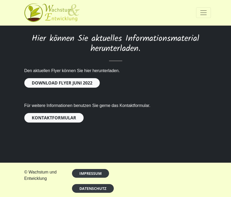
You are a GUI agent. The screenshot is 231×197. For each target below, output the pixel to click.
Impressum (90, 173)
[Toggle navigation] (203, 12)
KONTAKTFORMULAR (54, 118)
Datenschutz (92, 188)
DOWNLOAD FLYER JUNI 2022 (62, 83)
